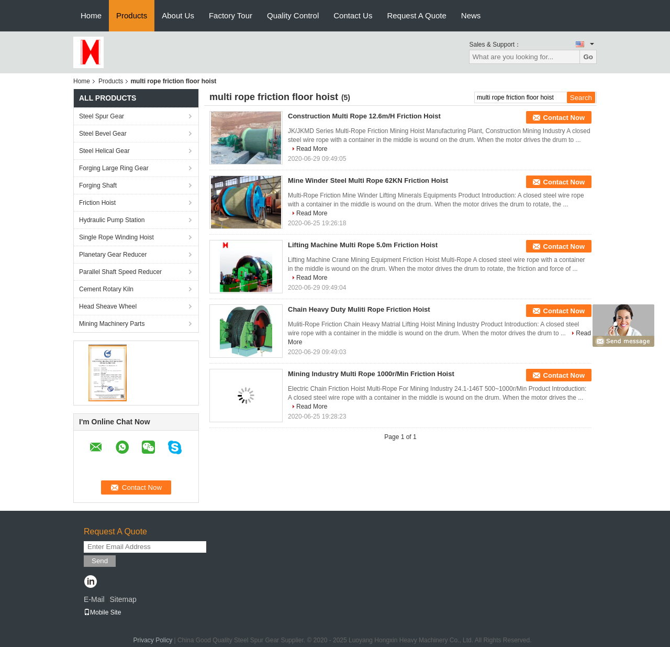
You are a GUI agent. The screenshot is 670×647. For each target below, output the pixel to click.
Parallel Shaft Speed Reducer (120, 272)
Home (91, 15)
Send (100, 561)
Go (588, 57)
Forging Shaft (98, 185)
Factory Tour (230, 15)
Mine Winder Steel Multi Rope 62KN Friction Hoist (368, 180)
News (471, 15)
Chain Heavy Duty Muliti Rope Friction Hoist (359, 309)
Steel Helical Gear (104, 151)
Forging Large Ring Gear (114, 168)
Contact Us (352, 15)
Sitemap (122, 599)
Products (131, 15)
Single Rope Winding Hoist (116, 237)
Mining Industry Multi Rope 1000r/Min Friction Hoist (371, 374)
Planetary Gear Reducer (113, 254)
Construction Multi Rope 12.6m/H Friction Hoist (364, 116)
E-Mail (94, 599)
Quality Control (293, 15)
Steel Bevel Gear (103, 133)
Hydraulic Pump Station (111, 220)
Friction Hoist (97, 202)
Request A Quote (416, 15)
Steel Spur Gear (101, 116)
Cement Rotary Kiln (106, 289)
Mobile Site (102, 612)
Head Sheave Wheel (108, 306)
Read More (311, 148)
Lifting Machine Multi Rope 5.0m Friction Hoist (363, 245)
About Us (178, 15)
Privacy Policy (152, 640)
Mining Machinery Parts (111, 323)
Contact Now (564, 118)
